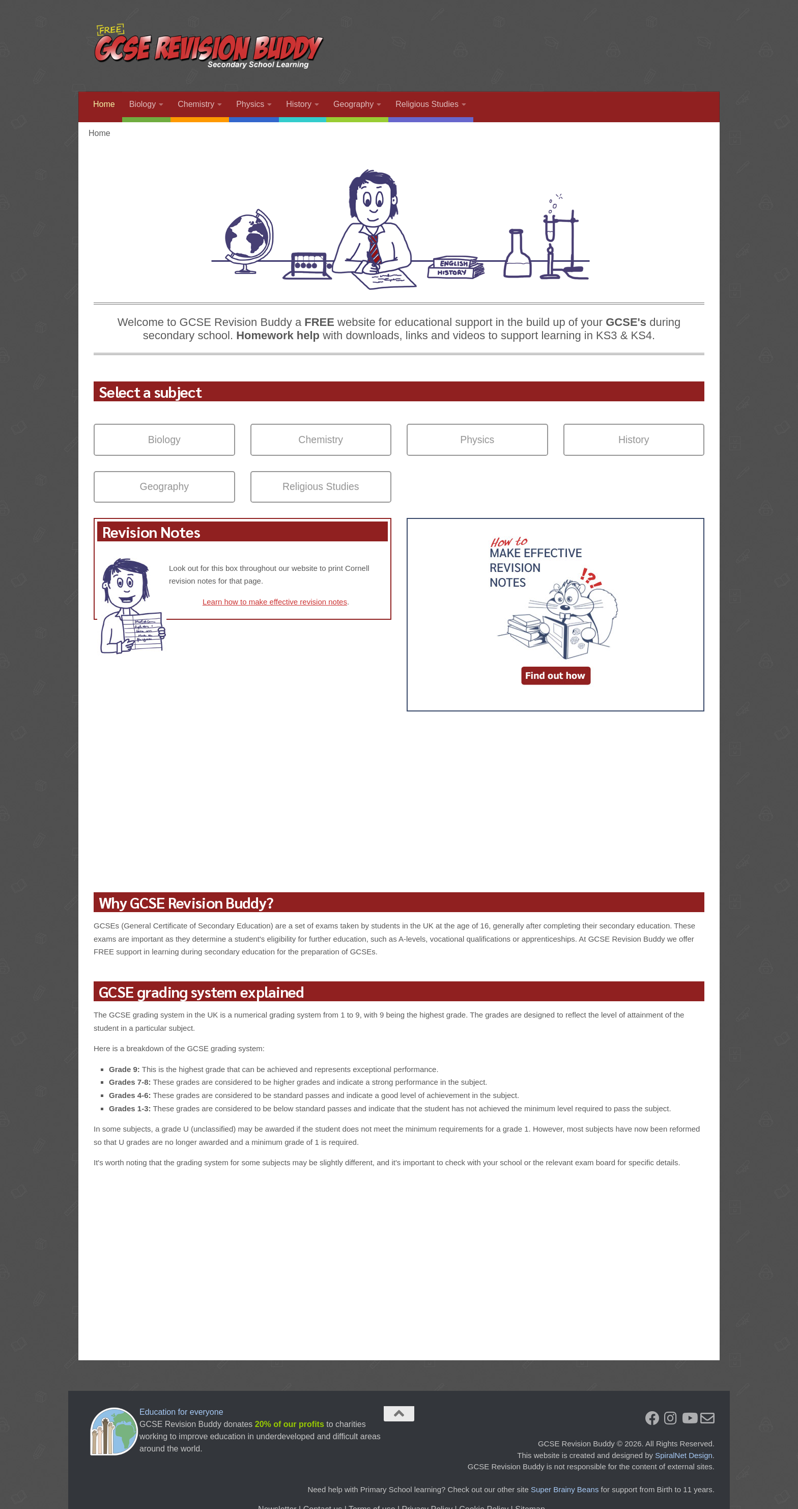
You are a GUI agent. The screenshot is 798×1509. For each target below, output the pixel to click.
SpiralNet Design (683, 1455)
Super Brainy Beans (564, 1489)
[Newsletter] (707, 1418)
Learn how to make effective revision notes (275, 601)
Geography (353, 104)
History (298, 104)
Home (104, 104)
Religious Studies (427, 104)
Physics (250, 104)
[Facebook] (652, 1418)
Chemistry (196, 104)
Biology (142, 104)
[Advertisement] (519, 38)
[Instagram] (671, 1418)
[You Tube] (689, 1418)
